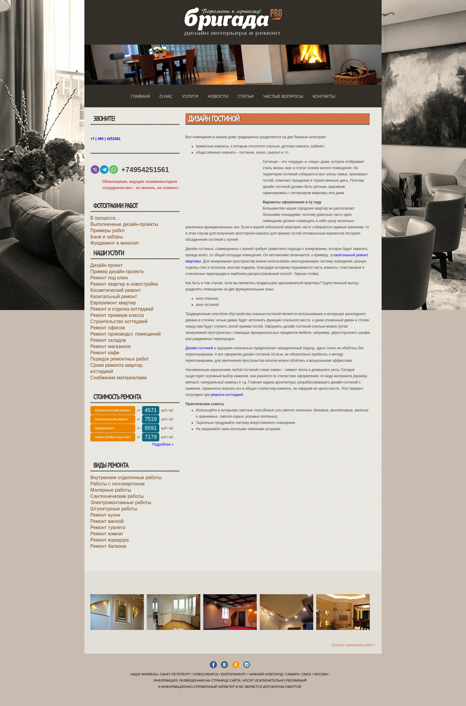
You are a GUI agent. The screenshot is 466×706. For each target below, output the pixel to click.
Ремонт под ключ (109, 277)
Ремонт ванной (107, 521)
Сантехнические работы (117, 496)
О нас (166, 96)
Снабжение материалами (118, 377)
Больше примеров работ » (354, 645)
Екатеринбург (233, 674)
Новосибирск (205, 674)
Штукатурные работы (113, 508)
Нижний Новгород (266, 674)
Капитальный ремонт (113, 296)
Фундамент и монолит (114, 243)
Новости (218, 96)
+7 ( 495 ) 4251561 (105, 139)
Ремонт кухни (105, 515)
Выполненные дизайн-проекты (124, 224)
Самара (292, 674)
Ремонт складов (108, 340)
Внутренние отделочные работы (126, 477)
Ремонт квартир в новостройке (124, 284)
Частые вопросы (283, 96)
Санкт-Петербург (175, 674)
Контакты (324, 96)
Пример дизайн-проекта (117, 271)
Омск (306, 674)
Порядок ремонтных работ (119, 358)
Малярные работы (110, 490)
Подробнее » (163, 444)
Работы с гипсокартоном (117, 483)
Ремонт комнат (106, 533)
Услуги (190, 96)
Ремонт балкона (108, 546)
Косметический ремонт (115, 290)
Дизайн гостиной (199, 348)
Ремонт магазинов (110, 346)
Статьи (246, 96)
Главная (140, 96)
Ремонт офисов (107, 327)
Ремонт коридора (109, 540)
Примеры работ (107, 230)
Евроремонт (104, 428)
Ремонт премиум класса (117, 315)
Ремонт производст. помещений (125, 334)
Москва (321, 674)
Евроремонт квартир (113, 302)
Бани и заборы (106, 236)
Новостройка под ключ (112, 437)
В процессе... (104, 218)
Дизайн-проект (106, 265)
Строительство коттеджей (118, 321)
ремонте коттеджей (227, 395)
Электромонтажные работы (120, 502)
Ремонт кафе (104, 352)
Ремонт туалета (107, 527)
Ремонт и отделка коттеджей (121, 309)
